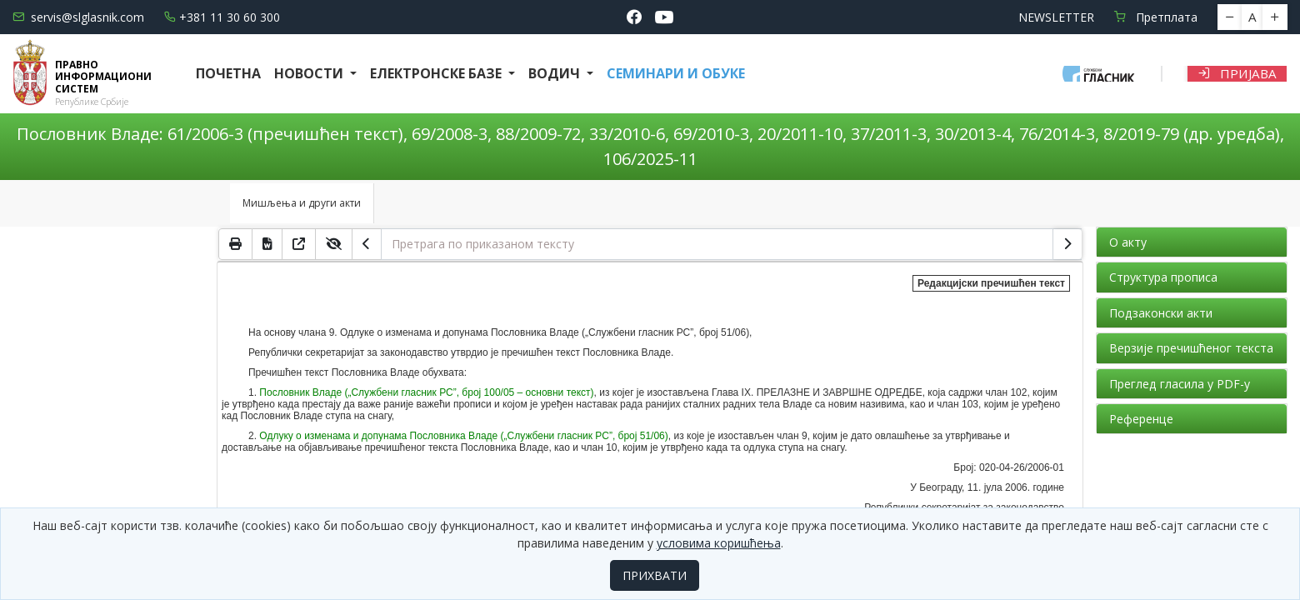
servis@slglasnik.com (78, 17)
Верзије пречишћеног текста (1191, 348)
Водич (555, 73)
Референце (1141, 419)
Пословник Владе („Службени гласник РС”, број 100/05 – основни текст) (426, 392)
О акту (1128, 242)
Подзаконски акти (1160, 313)
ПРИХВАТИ (654, 575)
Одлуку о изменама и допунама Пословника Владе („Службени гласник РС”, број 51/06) (463, 436)
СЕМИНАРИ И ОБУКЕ (676, 73)
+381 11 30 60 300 (222, 17)
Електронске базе (437, 73)
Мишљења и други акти (301, 203)
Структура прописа (1163, 277)
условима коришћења (719, 543)
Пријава (1237, 73)
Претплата (1156, 17)
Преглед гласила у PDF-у (1179, 384)
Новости (310, 73)
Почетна (228, 73)
